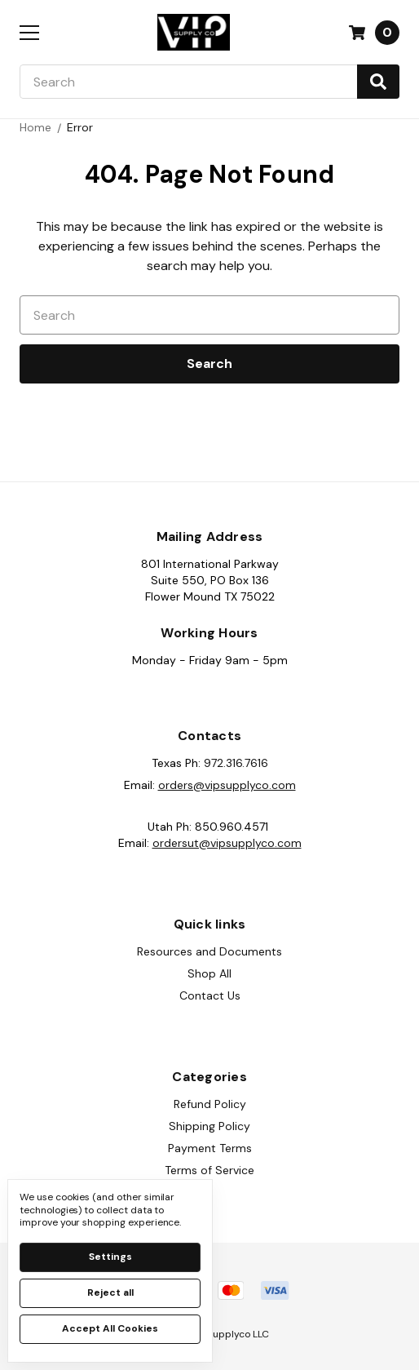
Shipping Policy (209, 1126)
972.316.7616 (236, 763)
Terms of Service (209, 1170)
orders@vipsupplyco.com (227, 785)
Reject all (110, 1292)
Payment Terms (210, 1148)
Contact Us (209, 995)
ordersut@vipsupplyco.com (227, 843)
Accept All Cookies (110, 1328)
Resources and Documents (209, 951)
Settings (110, 1256)
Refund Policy (210, 1104)
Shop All (209, 973)
